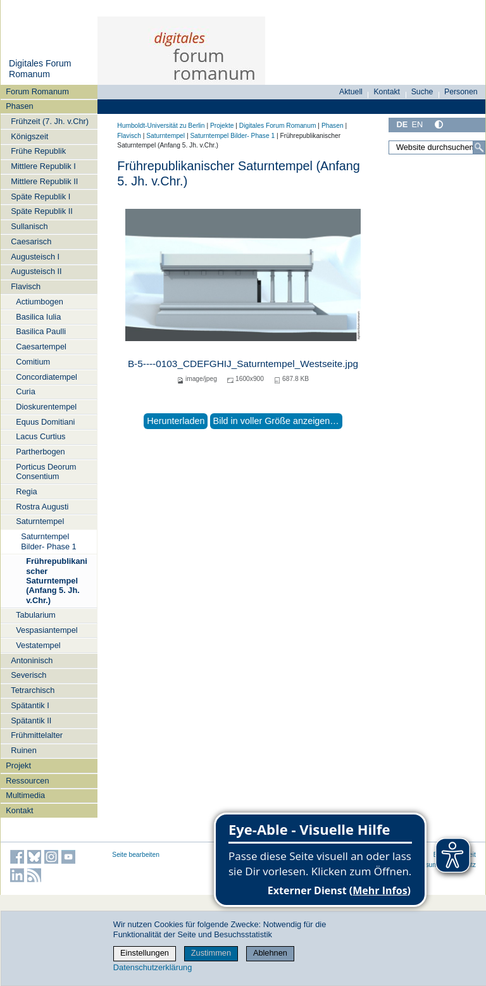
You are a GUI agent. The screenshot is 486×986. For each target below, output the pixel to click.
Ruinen (24, 750)
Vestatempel (38, 645)
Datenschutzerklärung (152, 967)
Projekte (222, 125)
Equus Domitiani (45, 422)
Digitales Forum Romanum (40, 69)
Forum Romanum (37, 91)
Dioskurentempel (46, 406)
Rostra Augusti (42, 506)
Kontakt (19, 810)
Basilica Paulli (41, 331)
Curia (25, 391)
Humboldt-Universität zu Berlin (160, 125)
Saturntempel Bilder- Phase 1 (49, 541)
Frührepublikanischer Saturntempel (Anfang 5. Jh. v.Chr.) (56, 580)
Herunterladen (175, 421)
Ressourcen (27, 780)
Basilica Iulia (38, 316)
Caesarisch (31, 241)
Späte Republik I (40, 196)
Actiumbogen (39, 301)
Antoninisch (32, 660)
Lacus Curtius (40, 436)
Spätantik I (30, 705)
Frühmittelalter (37, 735)
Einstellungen (144, 953)
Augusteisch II (36, 271)
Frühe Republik (38, 151)
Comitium (33, 361)
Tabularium (36, 615)
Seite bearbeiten (135, 854)
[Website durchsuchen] (437, 147)
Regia (26, 491)
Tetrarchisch (32, 690)
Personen (461, 91)
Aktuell (351, 91)
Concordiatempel (46, 377)
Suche (422, 91)
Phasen (19, 106)
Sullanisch (29, 226)
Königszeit (29, 136)
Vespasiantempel (46, 630)
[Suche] (479, 147)
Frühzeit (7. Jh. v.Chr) (50, 121)
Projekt (18, 765)
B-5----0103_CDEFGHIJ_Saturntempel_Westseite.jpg (243, 363)
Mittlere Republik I (43, 166)
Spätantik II (31, 720)
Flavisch (25, 286)
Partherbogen (40, 451)
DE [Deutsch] (402, 124)
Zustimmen (211, 953)
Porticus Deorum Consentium (46, 471)
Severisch (28, 675)
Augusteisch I (35, 256)
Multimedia (25, 795)
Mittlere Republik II (44, 181)
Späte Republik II (41, 211)
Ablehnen (270, 953)
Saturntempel (40, 521)
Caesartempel (41, 346)
